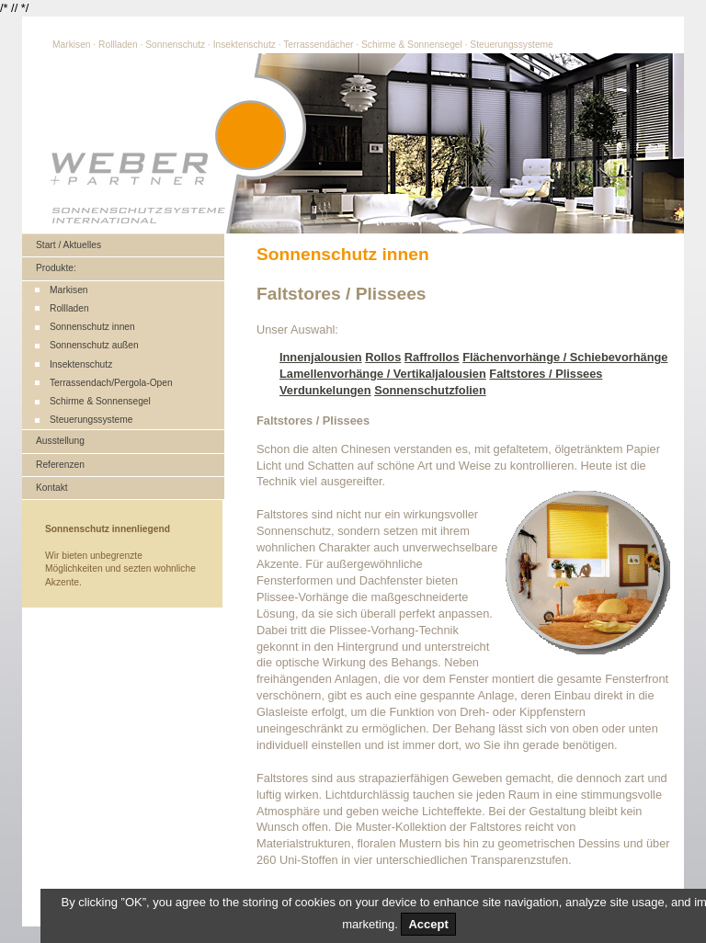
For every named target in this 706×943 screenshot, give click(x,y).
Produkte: (56, 268)
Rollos (383, 357)
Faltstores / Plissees (545, 374)
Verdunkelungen (325, 390)
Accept (428, 924)
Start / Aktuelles (68, 245)
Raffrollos (432, 357)
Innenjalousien (320, 357)
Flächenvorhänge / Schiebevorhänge (564, 357)
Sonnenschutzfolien (430, 390)
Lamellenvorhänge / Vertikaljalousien (382, 374)
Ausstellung (60, 441)
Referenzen (60, 465)
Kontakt (52, 488)
